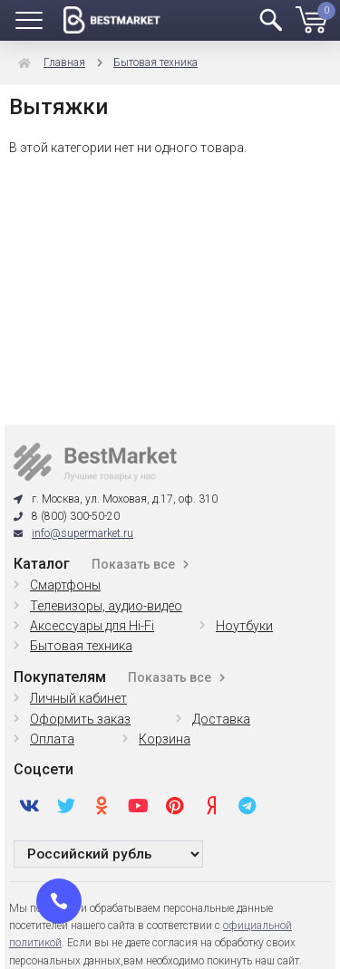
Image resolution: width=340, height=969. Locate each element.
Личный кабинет (78, 698)
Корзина (164, 739)
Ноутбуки (244, 626)
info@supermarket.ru (82, 533)
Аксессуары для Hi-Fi (92, 626)
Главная (64, 62)
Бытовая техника (155, 62)
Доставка (221, 719)
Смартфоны (65, 585)
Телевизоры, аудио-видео (106, 606)
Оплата (52, 739)
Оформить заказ (80, 719)
